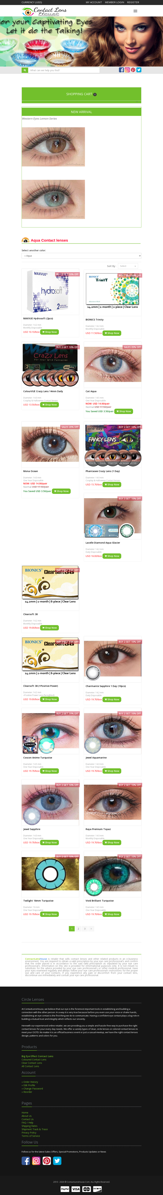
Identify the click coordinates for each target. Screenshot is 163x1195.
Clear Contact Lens (32, 1062)
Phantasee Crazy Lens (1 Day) (103, 471)
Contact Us (28, 1119)
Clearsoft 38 (30, 614)
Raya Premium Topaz (98, 829)
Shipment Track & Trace (35, 1129)
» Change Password (32, 1088)
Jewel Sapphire (31, 829)
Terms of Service (31, 1135)
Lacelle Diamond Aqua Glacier (103, 542)
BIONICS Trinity (95, 319)
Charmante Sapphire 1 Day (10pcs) (106, 686)
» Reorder (27, 1091)
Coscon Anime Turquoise (37, 757)
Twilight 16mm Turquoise (38, 900)
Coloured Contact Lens (34, 1059)
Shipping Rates (29, 1125)
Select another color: (34, 250)
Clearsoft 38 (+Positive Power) (40, 685)
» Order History (30, 1081)
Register (133, 2)
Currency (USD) (32, 2)
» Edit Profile (28, 1085)
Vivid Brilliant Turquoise (100, 900)
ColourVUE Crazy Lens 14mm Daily (43, 391)
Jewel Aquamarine (96, 757)
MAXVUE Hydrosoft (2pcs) (38, 318)
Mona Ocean (30, 471)
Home (25, 1112)
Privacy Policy (29, 1132)
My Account (94, 2)
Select (128, 265)
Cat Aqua (91, 391)
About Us (27, 1115)
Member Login (115, 2)
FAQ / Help (27, 1122)
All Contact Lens (30, 1066)
